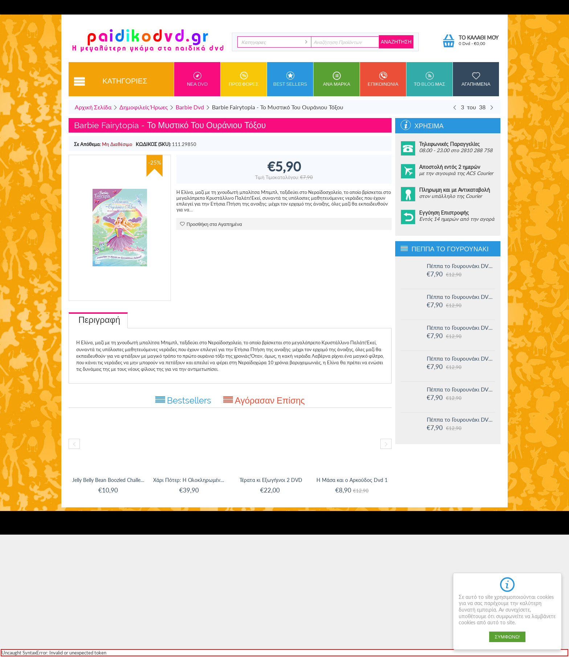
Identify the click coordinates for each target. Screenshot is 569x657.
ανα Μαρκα (336, 79)
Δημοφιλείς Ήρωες (143, 107)
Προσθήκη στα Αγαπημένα (211, 224)
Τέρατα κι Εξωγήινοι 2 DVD (271, 480)
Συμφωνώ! (507, 637)
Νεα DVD (197, 79)
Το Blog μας (429, 79)
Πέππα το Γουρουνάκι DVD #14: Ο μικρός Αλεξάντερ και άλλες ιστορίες (461, 327)
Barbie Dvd (190, 107)
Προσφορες (244, 79)
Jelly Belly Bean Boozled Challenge (109, 480)
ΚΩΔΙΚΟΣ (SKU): (153, 144)
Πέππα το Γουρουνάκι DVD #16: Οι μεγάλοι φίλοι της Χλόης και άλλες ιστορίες (461, 266)
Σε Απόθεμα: (87, 144)
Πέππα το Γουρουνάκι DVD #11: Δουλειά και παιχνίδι (461, 419)
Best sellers (290, 79)
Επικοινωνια (383, 79)
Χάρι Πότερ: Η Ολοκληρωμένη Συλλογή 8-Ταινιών (190, 480)
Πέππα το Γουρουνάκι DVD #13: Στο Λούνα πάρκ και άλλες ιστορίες (461, 358)
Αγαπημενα (476, 79)
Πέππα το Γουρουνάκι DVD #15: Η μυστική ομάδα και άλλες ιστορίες (461, 296)
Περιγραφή (99, 320)
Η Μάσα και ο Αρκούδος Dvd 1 (352, 480)
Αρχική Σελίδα (93, 107)
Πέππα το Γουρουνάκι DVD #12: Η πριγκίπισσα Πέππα (461, 389)
